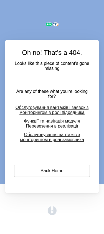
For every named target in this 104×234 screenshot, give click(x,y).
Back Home (52, 170)
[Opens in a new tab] (52, 213)
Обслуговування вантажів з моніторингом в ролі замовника (52, 137)
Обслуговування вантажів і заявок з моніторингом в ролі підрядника (52, 110)
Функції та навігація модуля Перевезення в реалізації (52, 123)
